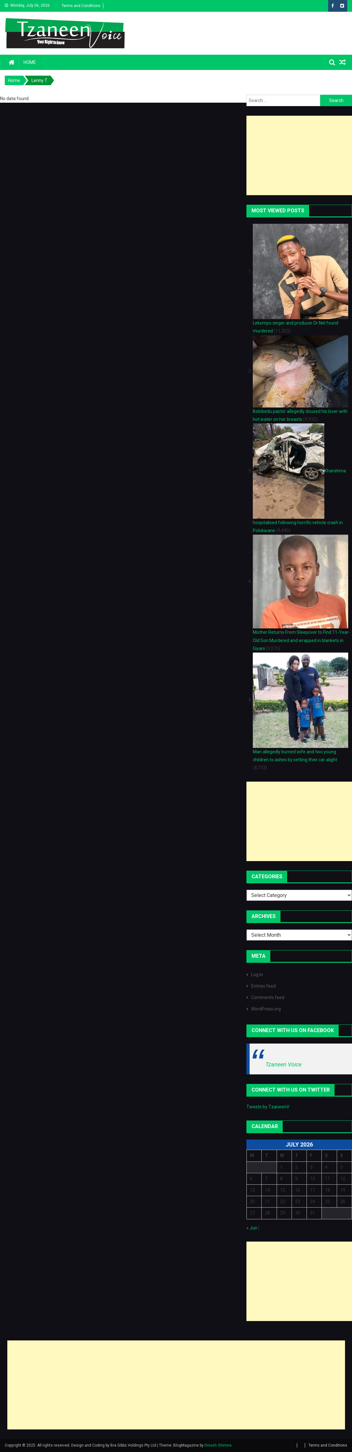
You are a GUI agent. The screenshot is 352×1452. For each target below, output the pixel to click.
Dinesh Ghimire (217, 1445)
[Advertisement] (299, 155)
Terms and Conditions (81, 5)
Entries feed (263, 986)
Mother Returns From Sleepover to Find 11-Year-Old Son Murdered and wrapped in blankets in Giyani (301, 640)
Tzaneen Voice (283, 1064)
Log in (257, 974)
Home (30, 62)
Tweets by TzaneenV (267, 1106)
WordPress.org (266, 1008)
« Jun (251, 1227)
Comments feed (267, 997)
